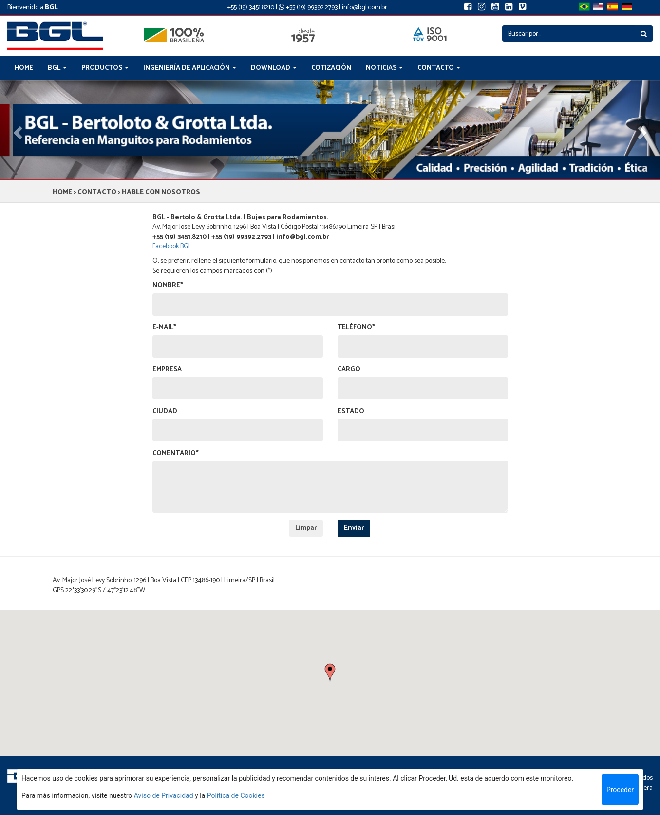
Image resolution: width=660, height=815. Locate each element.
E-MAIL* (164, 328)
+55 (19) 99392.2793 (308, 7)
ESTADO (351, 412)
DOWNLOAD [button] (274, 68)
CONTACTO (96, 192)
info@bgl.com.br (364, 7)
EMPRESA (167, 370)
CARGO (349, 370)
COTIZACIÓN (331, 68)
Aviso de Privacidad (163, 795)
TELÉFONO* (356, 328)
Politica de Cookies (236, 795)
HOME (24, 68)
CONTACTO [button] (438, 68)
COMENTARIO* (175, 453)
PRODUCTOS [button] (105, 68)
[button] (330, 673)
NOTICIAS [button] (384, 68)
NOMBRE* (167, 286)
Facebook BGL (171, 246)
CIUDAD (164, 412)
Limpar (306, 528)
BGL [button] (57, 68)
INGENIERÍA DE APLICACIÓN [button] (189, 68)
